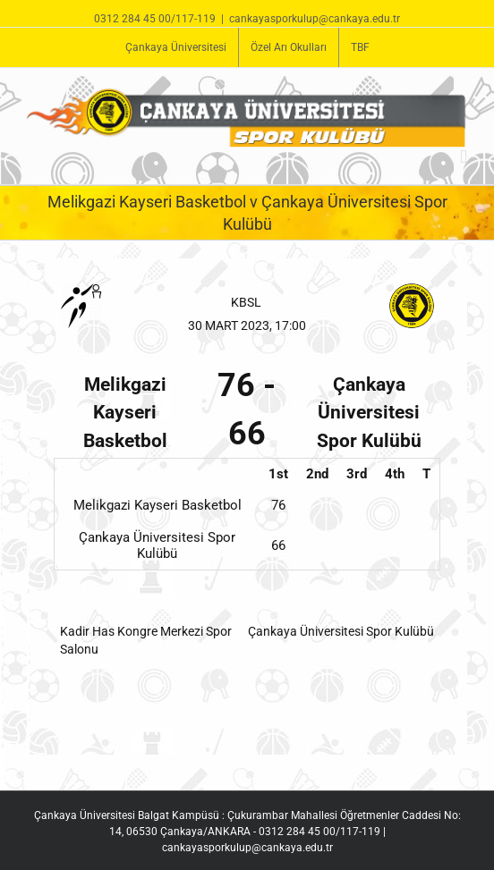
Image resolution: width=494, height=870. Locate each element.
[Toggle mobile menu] (463, 157)
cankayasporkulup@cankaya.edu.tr (314, 19)
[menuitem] (176, 47)
